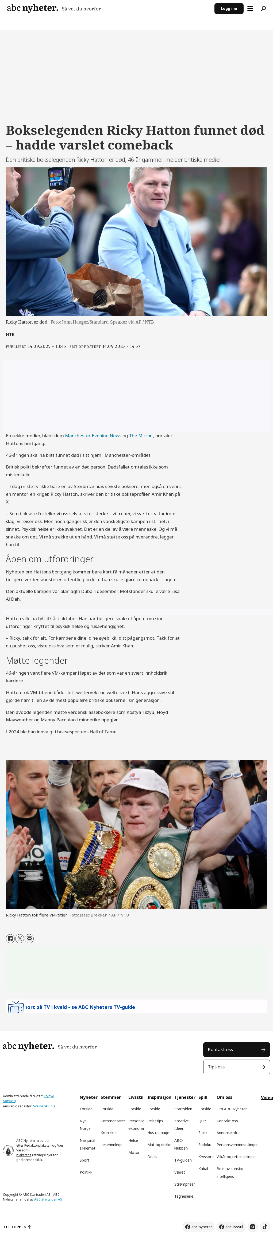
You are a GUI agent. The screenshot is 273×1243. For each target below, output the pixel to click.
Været (179, 1172)
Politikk (86, 1172)
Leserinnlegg (111, 1144)
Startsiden (183, 1108)
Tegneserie (183, 1196)
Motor (134, 1152)
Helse (133, 1140)
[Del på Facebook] (10, 938)
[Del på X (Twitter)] (19, 938)
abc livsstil (234, 1226)
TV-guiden (183, 1160)
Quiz (202, 1120)
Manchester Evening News (93, 435)
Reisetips (155, 1120)
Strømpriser (184, 1184)
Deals (152, 1156)
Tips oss (216, 1067)
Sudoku (204, 1144)
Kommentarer (113, 1120)
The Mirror (140, 435)
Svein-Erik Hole (44, 1106)
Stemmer (111, 1097)
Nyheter (89, 1097)
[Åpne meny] (250, 8)
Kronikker (109, 1132)
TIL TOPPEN (14, 1226)
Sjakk (202, 1132)
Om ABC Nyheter (232, 1108)
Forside (86, 1108)
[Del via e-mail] (29, 938)
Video (267, 1097)
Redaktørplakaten (37, 1145)
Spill (202, 1097)
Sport (84, 1160)
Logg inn (229, 8)
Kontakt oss (220, 1049)
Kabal (203, 1168)
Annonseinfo (228, 1132)
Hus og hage (158, 1132)
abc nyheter (201, 1226)
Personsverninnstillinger (237, 1144)
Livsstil (136, 1097)
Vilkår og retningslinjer (236, 1156)
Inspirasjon (159, 1097)
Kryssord (206, 1156)
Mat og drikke (159, 1144)
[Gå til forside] (108, 8)
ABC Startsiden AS (48, 1199)
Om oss (224, 1097)
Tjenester (184, 1097)
